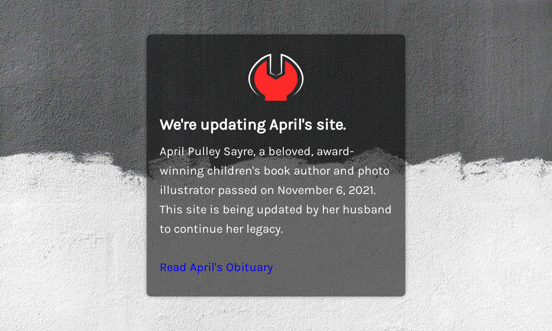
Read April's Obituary (216, 267)
